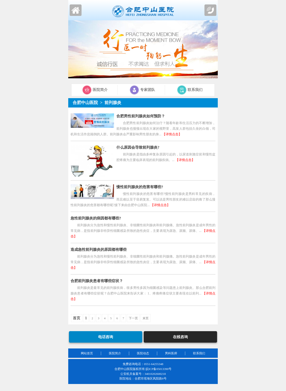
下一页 (133, 318)
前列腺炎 (112, 102)
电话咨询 (105, 337)
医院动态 (143, 353)
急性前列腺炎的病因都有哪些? (96, 218)
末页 (146, 318)
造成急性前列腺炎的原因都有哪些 (99, 249)
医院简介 (115, 353)
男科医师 (171, 353)
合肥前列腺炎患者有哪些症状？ (97, 281)
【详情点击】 (172, 134)
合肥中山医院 (85, 102)
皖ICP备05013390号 (159, 369)
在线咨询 (180, 337)
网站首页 (87, 353)
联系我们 (199, 353)
